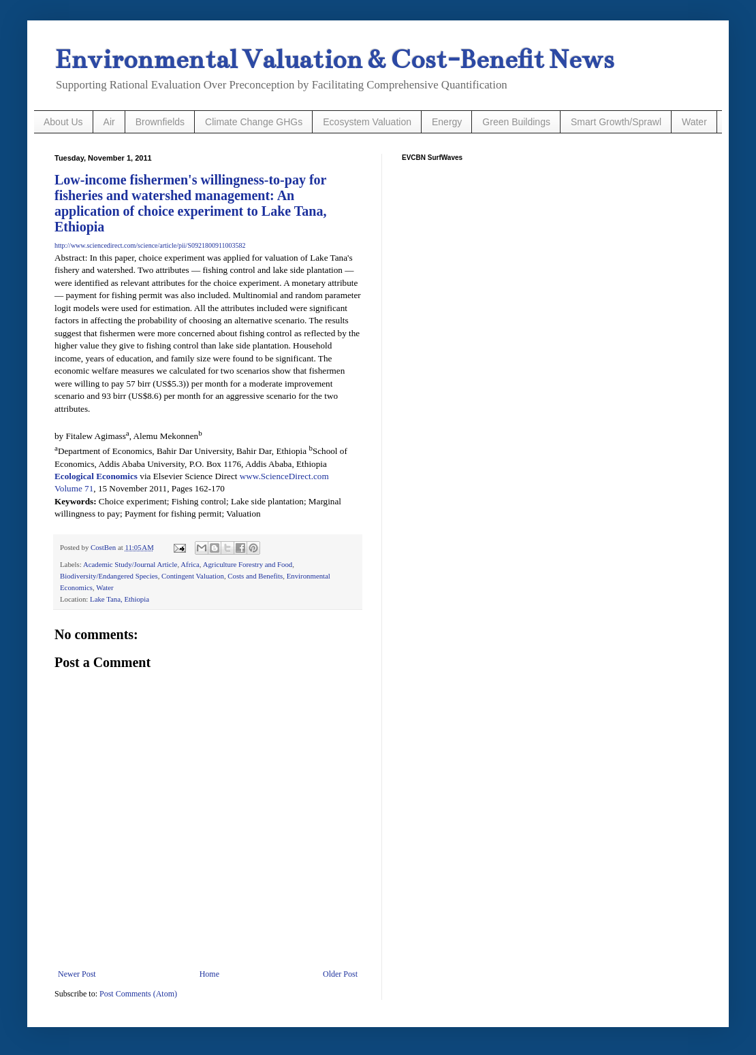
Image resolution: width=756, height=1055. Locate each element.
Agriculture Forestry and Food (248, 564)
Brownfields (160, 121)
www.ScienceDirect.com (284, 476)
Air (109, 121)
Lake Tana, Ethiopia (119, 599)
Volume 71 (73, 488)
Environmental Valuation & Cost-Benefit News (334, 60)
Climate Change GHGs (253, 121)
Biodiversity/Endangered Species (109, 576)
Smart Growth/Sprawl (616, 121)
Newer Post (77, 974)
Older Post (340, 974)
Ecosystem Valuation (367, 121)
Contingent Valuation (192, 576)
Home (209, 974)
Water (694, 121)
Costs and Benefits (255, 576)
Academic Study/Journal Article (130, 564)
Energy (447, 121)
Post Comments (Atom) (138, 994)
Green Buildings (516, 121)
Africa (190, 564)
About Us (63, 121)
